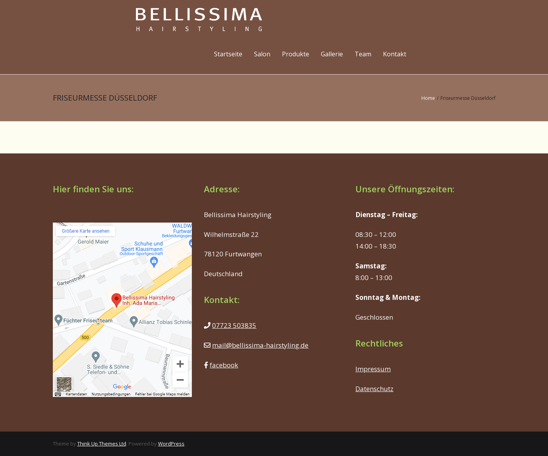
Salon (262, 54)
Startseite (228, 54)
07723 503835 (234, 325)
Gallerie (332, 54)
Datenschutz (374, 388)
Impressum (373, 368)
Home (428, 98)
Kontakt (394, 54)
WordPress (171, 443)
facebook (224, 364)
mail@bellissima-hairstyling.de (260, 345)
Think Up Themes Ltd (101, 443)
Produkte (295, 54)
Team (363, 54)
